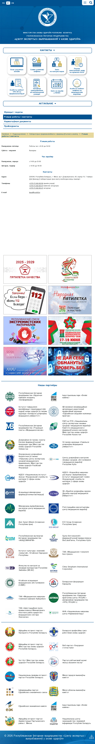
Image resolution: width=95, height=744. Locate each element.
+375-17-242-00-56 (36, 183)
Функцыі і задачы (13, 112)
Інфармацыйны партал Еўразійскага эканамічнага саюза (33, 691)
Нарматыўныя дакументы (17, 121)
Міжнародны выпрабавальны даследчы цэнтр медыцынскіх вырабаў (32, 508)
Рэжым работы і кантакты (18, 116)
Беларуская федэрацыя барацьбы (72, 582)
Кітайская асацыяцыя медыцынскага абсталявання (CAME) (31, 582)
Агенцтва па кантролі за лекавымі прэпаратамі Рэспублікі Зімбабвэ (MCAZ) (33, 568)
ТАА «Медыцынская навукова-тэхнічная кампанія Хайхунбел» (32, 597)
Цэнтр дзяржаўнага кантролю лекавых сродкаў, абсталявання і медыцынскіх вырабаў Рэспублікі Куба (76, 461)
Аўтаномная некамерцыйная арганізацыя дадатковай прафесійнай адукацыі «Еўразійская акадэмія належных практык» (76, 411)
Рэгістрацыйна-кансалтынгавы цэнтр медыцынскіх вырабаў (75, 508)
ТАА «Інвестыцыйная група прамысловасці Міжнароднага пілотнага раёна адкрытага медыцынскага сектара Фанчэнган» (32, 613)
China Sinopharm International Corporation (75, 567)
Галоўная (5, 134)
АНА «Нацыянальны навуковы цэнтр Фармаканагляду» (75, 612)
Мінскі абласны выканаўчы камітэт (73, 691)
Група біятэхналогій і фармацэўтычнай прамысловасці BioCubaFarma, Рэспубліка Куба (76, 538)
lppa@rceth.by (34, 192)
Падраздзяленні (19, 134)
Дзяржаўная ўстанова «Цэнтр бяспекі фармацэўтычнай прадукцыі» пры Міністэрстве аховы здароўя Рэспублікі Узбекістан (32, 444)
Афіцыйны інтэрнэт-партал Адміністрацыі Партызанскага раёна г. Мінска (32, 721)
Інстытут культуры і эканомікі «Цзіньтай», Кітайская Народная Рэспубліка (33, 553)
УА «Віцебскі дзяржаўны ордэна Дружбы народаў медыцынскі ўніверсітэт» (76, 493)
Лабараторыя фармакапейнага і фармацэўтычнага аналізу (53, 134)
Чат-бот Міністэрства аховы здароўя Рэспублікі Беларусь (31, 661)
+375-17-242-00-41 (36, 186)
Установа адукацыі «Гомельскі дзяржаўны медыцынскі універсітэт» (75, 444)
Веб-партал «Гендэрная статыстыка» (72, 646)
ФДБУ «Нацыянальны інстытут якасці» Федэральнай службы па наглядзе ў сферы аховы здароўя (33, 478)
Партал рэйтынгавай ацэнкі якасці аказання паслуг (74, 661)
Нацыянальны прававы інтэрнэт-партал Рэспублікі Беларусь (33, 676)
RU (3, 3)
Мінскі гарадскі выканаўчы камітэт (73, 676)
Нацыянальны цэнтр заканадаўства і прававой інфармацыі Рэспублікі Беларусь (76, 721)
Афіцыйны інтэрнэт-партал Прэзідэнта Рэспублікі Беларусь (33, 631)
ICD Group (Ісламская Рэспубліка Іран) (71, 523)
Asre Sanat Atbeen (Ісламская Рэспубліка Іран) (31, 523)
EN (13, 3)
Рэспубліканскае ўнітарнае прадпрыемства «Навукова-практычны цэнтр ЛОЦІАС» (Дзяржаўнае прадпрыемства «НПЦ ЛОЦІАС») (75, 598)
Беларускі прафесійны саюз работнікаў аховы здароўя (74, 631)
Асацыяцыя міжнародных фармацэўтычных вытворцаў (31, 493)
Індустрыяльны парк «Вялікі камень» (74, 396)
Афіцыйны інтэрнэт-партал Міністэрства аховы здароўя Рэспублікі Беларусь (31, 646)
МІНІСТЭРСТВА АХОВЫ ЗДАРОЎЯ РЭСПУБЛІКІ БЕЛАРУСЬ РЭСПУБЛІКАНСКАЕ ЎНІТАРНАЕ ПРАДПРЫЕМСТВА (47, 36)
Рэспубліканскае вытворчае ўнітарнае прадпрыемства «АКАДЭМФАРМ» (31, 538)
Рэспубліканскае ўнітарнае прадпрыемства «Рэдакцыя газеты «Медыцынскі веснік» (31, 428)
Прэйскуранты (11, 126)
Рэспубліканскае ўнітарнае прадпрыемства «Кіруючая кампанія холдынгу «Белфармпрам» (30, 396)
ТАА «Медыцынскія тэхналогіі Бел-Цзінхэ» (75, 553)
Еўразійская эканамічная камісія (33, 706)
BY (8, 3)
